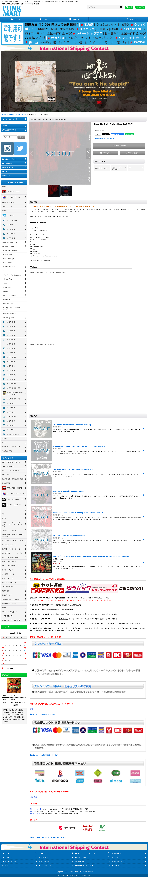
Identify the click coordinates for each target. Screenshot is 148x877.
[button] (103, 19)
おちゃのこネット (71, 875)
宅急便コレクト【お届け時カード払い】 (43, 714)
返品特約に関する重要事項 (104, 139)
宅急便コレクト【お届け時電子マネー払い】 (44, 755)
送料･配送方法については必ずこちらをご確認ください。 (48, 837)
